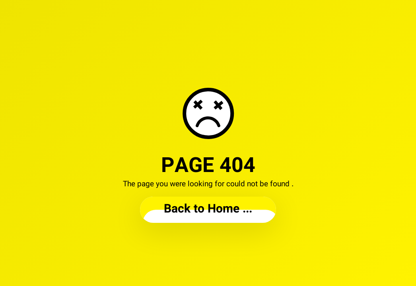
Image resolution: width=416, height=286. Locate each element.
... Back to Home (208, 209)
